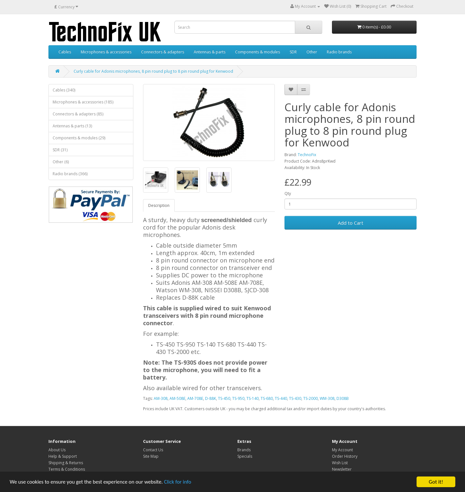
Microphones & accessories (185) (83, 102)
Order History (344, 456)
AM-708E (195, 398)
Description (159, 205)
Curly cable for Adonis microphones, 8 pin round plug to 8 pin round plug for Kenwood (153, 71)
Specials (244, 456)
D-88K (210, 398)
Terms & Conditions (66, 469)
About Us (57, 450)
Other (311, 52)
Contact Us (153, 450)
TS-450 (224, 398)
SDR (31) (60, 150)
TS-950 (238, 398)
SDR (293, 52)
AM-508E (177, 398)
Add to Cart (350, 222)
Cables (64, 52)
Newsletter (342, 469)
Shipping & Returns (65, 462)
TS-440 (281, 398)
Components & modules (257, 52)
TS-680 (267, 398)
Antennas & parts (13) (72, 126)
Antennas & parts (209, 52)
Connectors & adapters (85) (78, 114)
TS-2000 (310, 398)
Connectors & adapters (162, 52)
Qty (287, 193)
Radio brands (339, 52)
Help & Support (62, 456)
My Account (342, 450)
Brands (244, 450)
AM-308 (161, 398)
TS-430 (295, 398)
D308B (342, 398)
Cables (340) (64, 90)
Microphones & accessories (106, 52)
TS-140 (252, 398)
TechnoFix (307, 154)
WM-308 (327, 398)
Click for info (180, 482)
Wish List (340, 462)
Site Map (151, 456)
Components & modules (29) (79, 138)
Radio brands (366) (70, 173)
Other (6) (61, 162)
